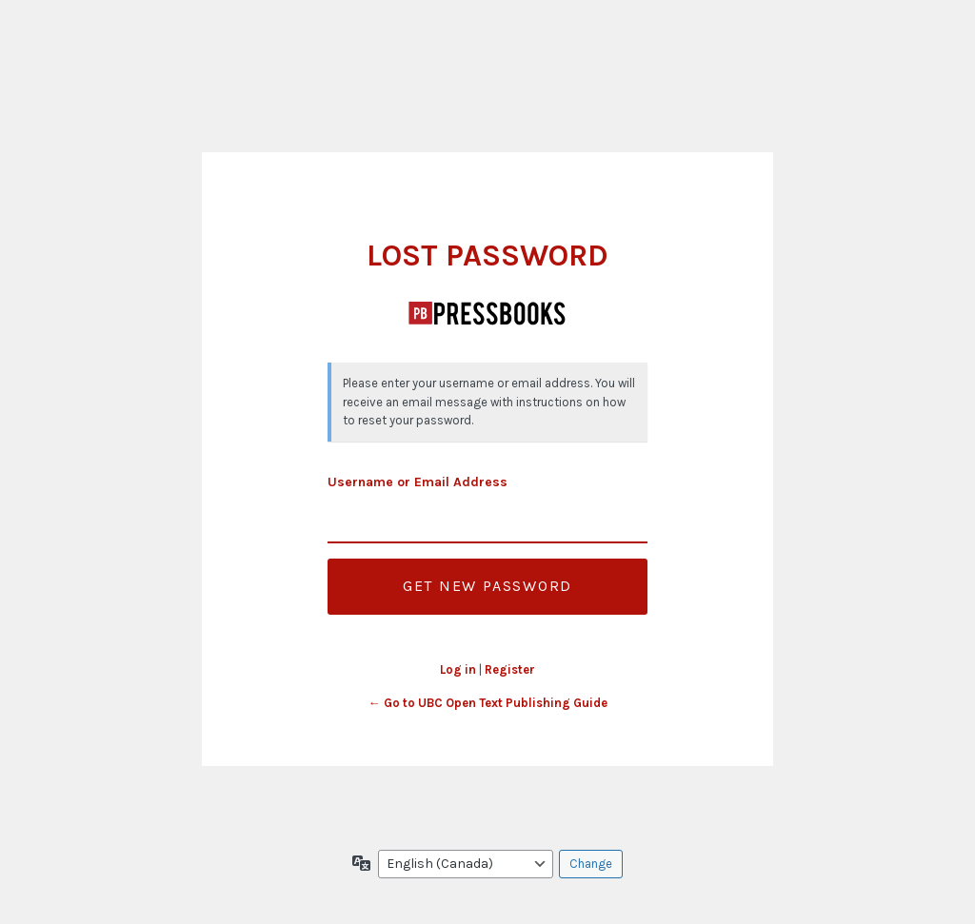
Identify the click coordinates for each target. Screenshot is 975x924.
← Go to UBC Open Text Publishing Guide (487, 703)
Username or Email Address (417, 482)
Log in (458, 669)
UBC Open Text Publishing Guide (487, 313)
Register (510, 669)
